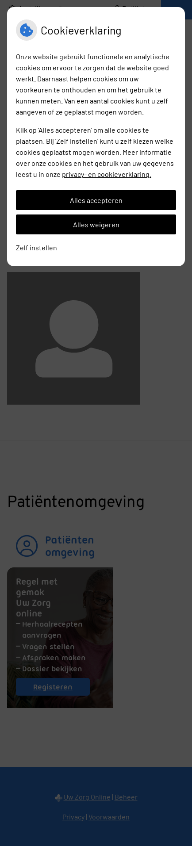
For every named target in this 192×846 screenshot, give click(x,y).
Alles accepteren (96, 200)
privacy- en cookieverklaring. (106, 174)
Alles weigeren (96, 224)
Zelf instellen (36, 247)
